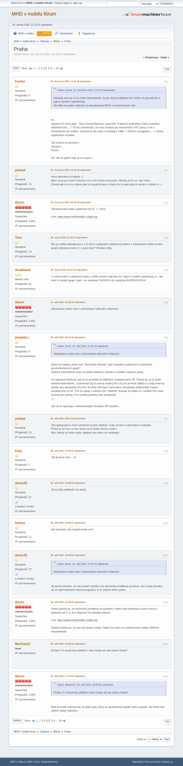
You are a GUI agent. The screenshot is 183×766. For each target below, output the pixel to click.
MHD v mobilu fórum (34, 13)
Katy (18, 451)
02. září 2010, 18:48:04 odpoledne (68, 483)
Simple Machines (49, 762)
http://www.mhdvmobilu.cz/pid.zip (78, 216)
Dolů (15, 68)
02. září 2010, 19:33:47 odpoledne (68, 523)
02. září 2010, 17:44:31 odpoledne (68, 451)
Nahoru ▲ (168, 762)
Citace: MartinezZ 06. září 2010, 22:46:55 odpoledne (85, 684)
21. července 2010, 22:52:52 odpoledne (71, 202)
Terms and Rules (152, 762)
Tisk (167, 69)
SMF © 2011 (33, 762)
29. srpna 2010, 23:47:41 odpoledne (69, 270)
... (36, 68)
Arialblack (23, 270)
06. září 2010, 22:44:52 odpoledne (68, 602)
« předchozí (150, 57)
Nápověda (137, 762)
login (66, 2)
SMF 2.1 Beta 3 (17, 762)
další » (165, 57)
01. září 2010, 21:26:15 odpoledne (68, 302)
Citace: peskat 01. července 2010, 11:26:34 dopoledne (86, 90)
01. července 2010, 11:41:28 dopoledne (71, 81)
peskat (20, 170)
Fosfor (20, 81)
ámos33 (21, 483)
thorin (19, 202)
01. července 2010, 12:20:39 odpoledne (71, 170)
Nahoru (17, 720)
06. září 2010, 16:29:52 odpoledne (68, 555)
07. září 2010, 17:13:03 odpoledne (68, 676)
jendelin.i (22, 337)
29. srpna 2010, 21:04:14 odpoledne (69, 237)
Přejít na (141, 739)
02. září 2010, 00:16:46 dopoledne (68, 337)
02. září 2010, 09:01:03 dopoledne (68, 418)
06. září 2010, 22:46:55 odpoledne (68, 644)
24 (57, 68)
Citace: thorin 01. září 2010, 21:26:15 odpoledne (82, 346)
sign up (77, 2)
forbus (20, 523)
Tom (18, 237)
